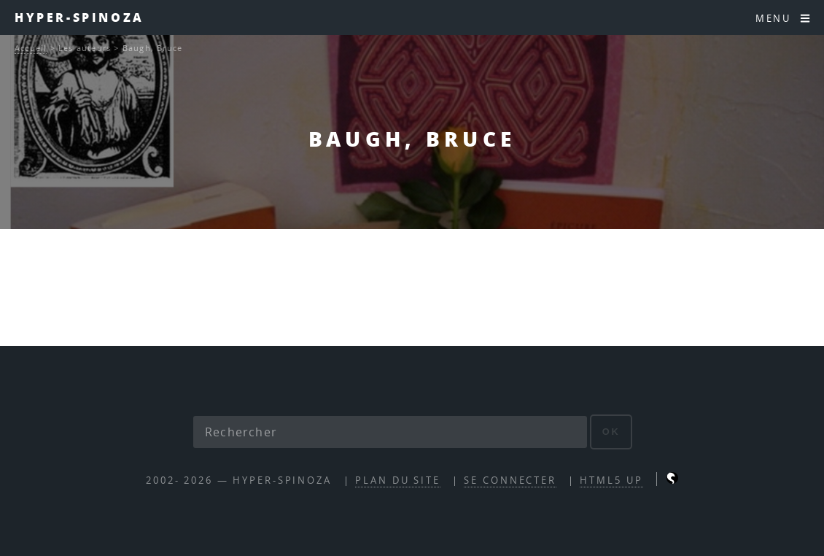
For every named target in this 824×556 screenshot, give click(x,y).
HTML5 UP (611, 480)
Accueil (31, 47)
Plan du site (397, 480)
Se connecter (510, 480)
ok (611, 431)
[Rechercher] (390, 432)
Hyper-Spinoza (79, 17)
